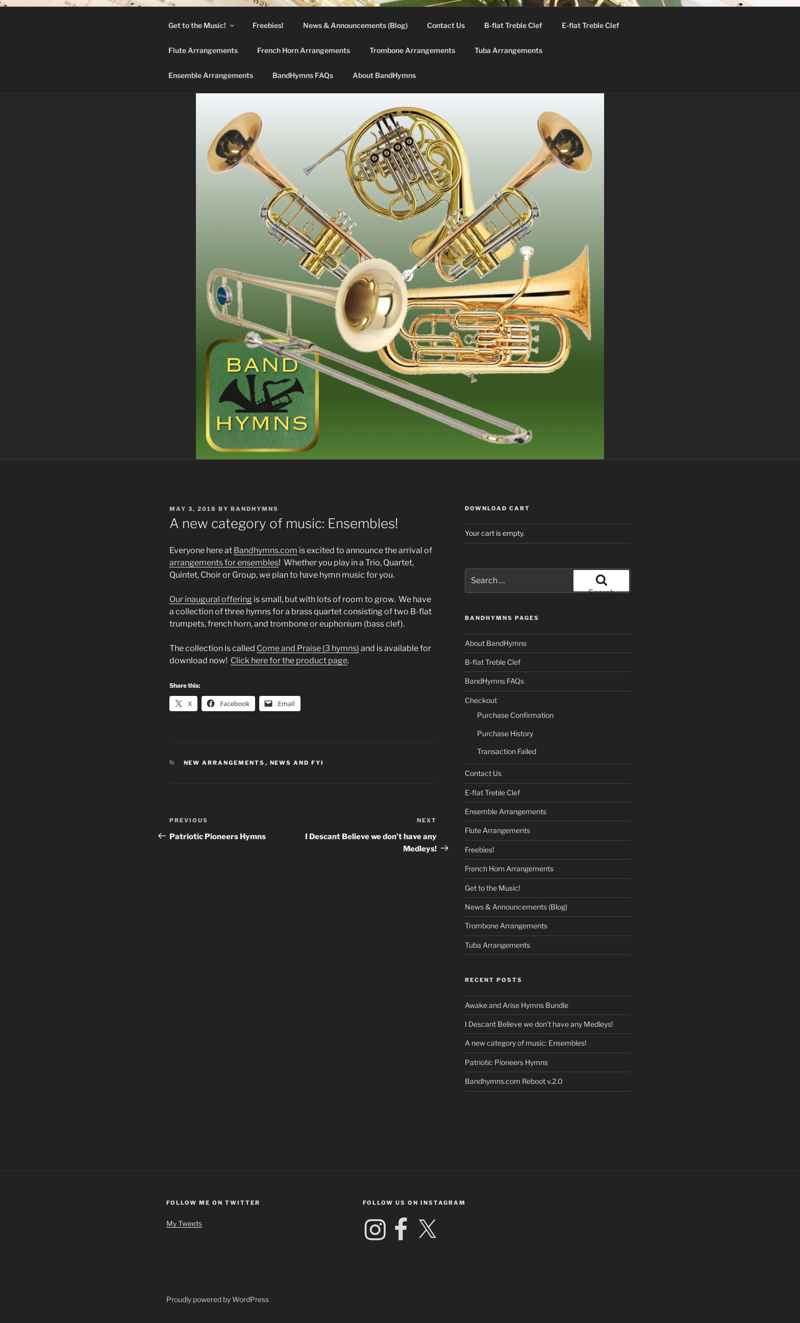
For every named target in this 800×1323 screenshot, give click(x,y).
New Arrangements (224, 762)
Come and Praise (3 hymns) (308, 648)
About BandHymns (384, 75)
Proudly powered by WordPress (217, 1299)
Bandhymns (255, 508)
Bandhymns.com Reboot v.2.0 (514, 1081)
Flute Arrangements (203, 50)
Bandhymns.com (265, 550)
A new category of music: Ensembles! (525, 1043)
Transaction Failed (506, 751)
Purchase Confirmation (515, 715)
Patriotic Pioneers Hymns (506, 1062)
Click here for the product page (289, 660)
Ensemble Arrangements (210, 75)
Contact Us (446, 25)
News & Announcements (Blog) (355, 25)
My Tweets (184, 1223)
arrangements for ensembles (224, 562)
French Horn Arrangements (303, 50)
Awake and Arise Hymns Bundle (516, 1005)
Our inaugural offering (210, 599)
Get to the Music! (202, 25)
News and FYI (297, 762)
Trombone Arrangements (412, 50)
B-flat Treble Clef (513, 25)
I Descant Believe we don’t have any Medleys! (539, 1024)
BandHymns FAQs (302, 75)
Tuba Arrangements (508, 50)
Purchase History (505, 733)
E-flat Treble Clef (590, 25)
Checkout (481, 700)
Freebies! (268, 25)
